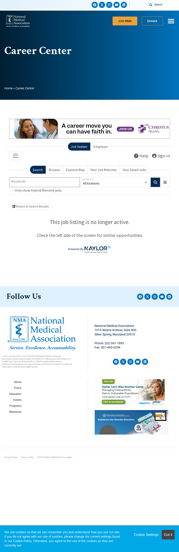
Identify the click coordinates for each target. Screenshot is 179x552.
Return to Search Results (30, 206)
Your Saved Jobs (134, 170)
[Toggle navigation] (15, 155)
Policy (17, 388)
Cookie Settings (146, 535)
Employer (100, 146)
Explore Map (75, 170)
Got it (168, 535)
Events (17, 399)
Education (15, 394)
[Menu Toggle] (171, 20)
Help (141, 155)
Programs (15, 405)
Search (38, 170)
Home (8, 88)
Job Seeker (79, 146)
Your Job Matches (103, 170)
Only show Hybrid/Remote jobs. (38, 190)
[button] (165, 182)
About (17, 382)
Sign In (161, 155)
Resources (15, 411)
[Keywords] (44, 182)
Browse (54, 170)
